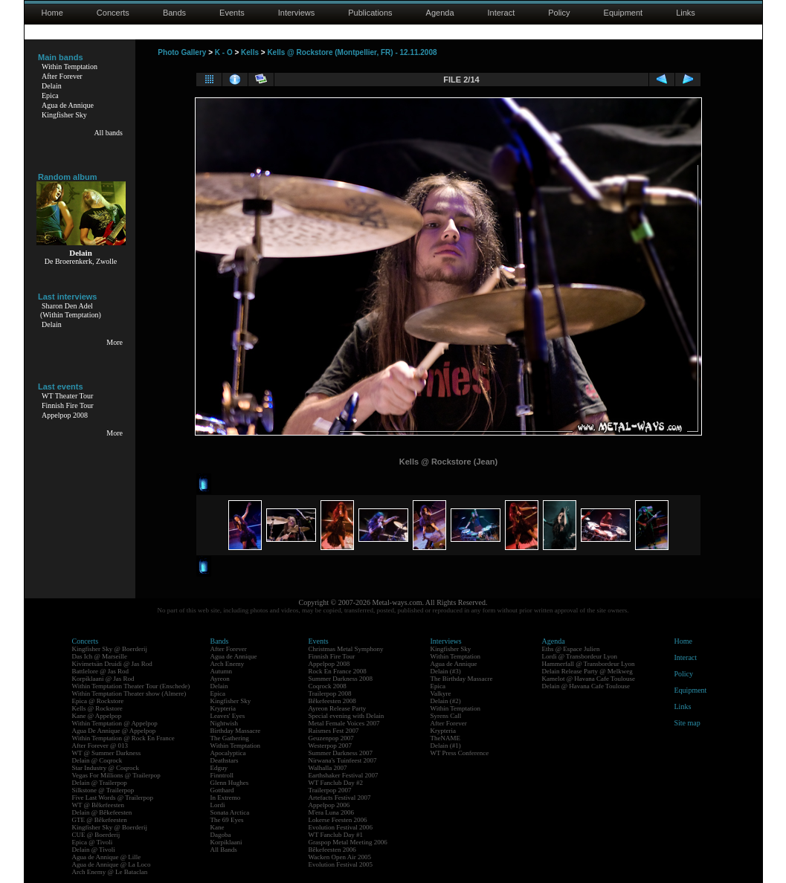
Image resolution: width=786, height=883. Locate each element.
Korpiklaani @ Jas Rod (103, 678)
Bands (174, 12)
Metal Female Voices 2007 (344, 723)
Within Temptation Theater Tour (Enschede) (131, 686)
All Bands (223, 849)
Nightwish (224, 723)
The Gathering (229, 738)
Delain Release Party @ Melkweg (587, 671)
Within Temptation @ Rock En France (123, 738)
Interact (501, 12)
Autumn (221, 671)
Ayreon (220, 678)
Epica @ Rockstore (98, 701)
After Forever (62, 76)
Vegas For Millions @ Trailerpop (116, 775)
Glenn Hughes (229, 782)
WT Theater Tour (67, 396)
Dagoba (220, 834)
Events (232, 12)
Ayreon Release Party (338, 708)
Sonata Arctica (230, 812)
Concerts (113, 12)
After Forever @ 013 (100, 745)
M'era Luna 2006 (332, 812)
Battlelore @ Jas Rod (100, 671)
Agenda (440, 12)
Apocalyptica (228, 753)
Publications (370, 12)
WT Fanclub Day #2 (336, 782)
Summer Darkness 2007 (341, 753)
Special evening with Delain (346, 715)
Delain (52, 86)
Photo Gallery (182, 52)
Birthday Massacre (235, 730)
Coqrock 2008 (328, 686)
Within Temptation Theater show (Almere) (129, 693)
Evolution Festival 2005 (341, 864)
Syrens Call (446, 715)
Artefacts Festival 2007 (340, 797)
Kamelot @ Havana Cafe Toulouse (588, 678)
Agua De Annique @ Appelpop (114, 730)
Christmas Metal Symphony (346, 649)
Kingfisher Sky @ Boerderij (110, 649)
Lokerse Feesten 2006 (338, 820)
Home (52, 12)
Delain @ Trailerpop (99, 782)
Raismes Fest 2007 (334, 730)
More (114, 342)
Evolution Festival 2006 (341, 827)
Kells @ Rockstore (97, 708)
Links (685, 12)
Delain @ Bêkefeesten (102, 812)
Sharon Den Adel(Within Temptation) (70, 310)
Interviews (296, 12)
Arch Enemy (227, 663)
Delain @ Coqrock (97, 760)
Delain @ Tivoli (93, 849)
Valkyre (441, 693)
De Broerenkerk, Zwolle (81, 261)
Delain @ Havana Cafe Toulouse (586, 686)
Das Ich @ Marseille (100, 656)
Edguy (219, 768)
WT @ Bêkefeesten (98, 805)
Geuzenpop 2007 (331, 738)
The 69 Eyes (227, 820)
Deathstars (224, 760)
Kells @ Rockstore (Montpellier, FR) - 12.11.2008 (352, 52)
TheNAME (446, 738)
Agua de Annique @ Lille (106, 857)
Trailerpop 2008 (330, 693)
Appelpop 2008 (65, 415)
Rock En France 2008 (338, 671)
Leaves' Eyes (227, 715)
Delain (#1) (446, 745)
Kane (217, 827)
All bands (108, 133)
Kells (250, 52)
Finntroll (222, 775)
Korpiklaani (226, 842)
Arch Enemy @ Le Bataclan (110, 872)
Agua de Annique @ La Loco (111, 864)
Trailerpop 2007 (330, 790)
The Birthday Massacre (462, 678)
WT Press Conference (460, 753)
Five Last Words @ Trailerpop (112, 797)
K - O (224, 52)
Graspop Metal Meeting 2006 (348, 842)
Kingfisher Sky (64, 115)
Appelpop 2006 (329, 805)
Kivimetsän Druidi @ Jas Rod (112, 663)
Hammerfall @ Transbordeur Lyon (588, 663)
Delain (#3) (446, 671)
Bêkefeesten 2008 (332, 701)
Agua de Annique (68, 105)
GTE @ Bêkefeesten (99, 820)
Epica (50, 95)
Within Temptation (69, 66)
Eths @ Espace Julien (571, 649)
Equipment (623, 12)
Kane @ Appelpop (97, 715)
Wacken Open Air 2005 (340, 857)
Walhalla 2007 (328, 768)
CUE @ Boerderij (96, 834)
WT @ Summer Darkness (106, 753)
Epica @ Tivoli (92, 842)
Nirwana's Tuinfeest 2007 (343, 760)
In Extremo (225, 797)
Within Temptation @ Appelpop (115, 723)
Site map (687, 723)
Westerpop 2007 (330, 745)
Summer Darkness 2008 (341, 678)
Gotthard (222, 790)
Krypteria (223, 708)
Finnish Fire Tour (68, 405)
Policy (559, 12)
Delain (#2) (446, 701)
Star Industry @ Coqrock (106, 768)
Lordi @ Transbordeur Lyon (580, 656)
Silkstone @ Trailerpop (103, 790)
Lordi (217, 805)
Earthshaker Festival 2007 (343, 775)
